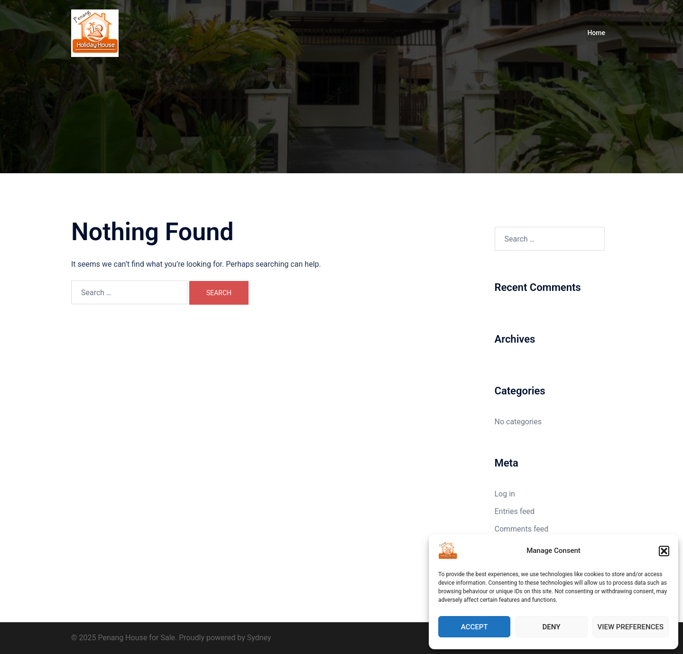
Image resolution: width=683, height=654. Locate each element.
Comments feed (522, 528)
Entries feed (515, 511)
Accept (474, 627)
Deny (551, 627)
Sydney (259, 637)
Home (596, 33)
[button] (664, 551)
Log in (505, 493)
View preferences (631, 627)
